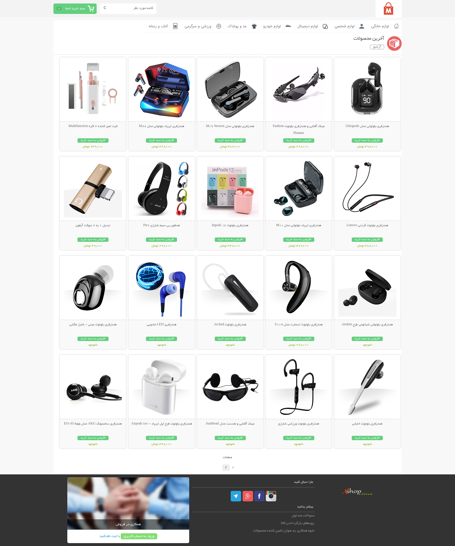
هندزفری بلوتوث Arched (230, 324)
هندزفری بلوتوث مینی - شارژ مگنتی (93, 324)
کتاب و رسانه (158, 26)
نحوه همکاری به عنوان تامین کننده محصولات (284, 531)
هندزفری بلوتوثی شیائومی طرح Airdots (367, 324)
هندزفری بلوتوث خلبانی (367, 424)
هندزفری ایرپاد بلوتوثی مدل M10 (299, 225)
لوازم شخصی (345, 26)
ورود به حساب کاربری (139, 536)
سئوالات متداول (303, 516)
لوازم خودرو (272, 26)
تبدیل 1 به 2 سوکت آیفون (92, 225)
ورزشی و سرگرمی (198, 26)
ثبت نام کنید (108, 536)
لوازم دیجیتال (307, 26)
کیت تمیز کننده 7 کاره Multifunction (93, 126)
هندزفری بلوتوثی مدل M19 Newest (230, 126)
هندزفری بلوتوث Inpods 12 (230, 225)
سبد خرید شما (75, 8)
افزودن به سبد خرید (367, 140)
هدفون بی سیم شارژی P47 (161, 225)
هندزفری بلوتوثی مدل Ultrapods (367, 126)
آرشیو (377, 47)
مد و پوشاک (237, 26)
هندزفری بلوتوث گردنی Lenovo (367, 225)
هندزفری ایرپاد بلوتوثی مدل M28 (161, 126)
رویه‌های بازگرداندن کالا (298, 523)
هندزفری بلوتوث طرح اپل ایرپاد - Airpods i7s (161, 424)
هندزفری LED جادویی (161, 324)
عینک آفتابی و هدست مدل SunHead (230, 424)
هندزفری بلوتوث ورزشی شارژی (298, 424)
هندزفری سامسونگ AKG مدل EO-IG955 (93, 424)
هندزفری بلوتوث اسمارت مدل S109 (299, 324)
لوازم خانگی (380, 26)
